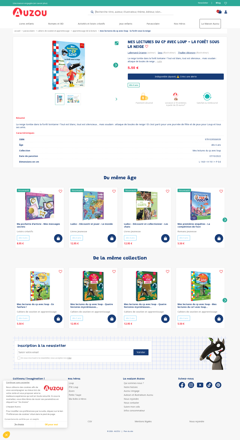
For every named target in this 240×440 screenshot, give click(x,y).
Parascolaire (153, 23)
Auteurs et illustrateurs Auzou (138, 394)
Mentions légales (143, 421)
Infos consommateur (134, 410)
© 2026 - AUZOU (113, 431)
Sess (160, 52)
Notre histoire (131, 387)
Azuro (72, 390)
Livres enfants (26, 23)
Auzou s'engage (131, 390)
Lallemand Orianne (137, 52)
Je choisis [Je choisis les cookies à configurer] (19, 424)
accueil (17, 31)
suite (159, 61)
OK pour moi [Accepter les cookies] (51, 424)
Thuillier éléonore (186, 52)
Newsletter (203, 3)
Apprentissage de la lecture (85, 31)
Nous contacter (131, 402)
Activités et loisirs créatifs (91, 23)
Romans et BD (56, 23)
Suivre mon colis (132, 406)
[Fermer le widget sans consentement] (37, 382)
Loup (71, 383)
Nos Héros (179, 23)
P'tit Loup (73, 387)
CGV (90, 421)
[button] (6, 434)
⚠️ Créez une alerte (176, 76)
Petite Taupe (75, 394)
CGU (69, 358)
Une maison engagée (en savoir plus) (30, 3)
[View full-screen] (116, 43)
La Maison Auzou (210, 23)
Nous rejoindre (131, 398)
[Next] (115, 65)
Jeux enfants (125, 23)
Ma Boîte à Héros (77, 398)
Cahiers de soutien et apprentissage (53, 31)
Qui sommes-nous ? (134, 383)
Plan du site (128, 431)
